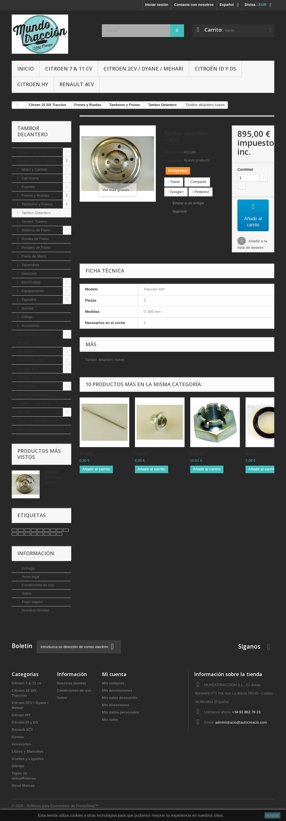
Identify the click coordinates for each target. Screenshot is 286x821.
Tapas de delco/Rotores (37, 421)
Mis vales (110, 719)
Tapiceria (28, 299)
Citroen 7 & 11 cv (68, 68)
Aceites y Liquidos (33, 403)
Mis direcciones (115, 705)
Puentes (28, 187)
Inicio (25, 68)
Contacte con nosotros (194, 5)
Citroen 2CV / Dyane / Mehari (143, 68)
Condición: (173, 160)
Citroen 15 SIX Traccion (37, 161)
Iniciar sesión (156, 5)
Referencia (173, 152)
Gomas (27, 308)
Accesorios (30, 325)
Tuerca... (143, 455)
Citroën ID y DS (215, 68)
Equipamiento (32, 291)
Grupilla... (88, 455)
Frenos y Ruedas (35, 195)
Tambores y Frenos (37, 204)
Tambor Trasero (34, 221)
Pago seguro (31, 602)
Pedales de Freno (35, 247)
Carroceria (30, 178)
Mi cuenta (114, 674)
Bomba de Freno (35, 239)
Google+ (176, 192)
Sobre (26, 593)
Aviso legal (30, 576)
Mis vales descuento (119, 698)
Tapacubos (30, 265)
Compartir (197, 182)
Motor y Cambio (34, 169)
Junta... (252, 455)
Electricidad (30, 282)
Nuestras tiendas (35, 610)
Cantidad (245, 169)
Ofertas (23, 412)
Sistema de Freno (35, 230)
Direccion (29, 273)
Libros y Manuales (33, 395)
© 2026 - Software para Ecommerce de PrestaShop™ (55, 806)
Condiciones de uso (37, 585)
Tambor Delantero (36, 213)
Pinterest (200, 192)
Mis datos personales (120, 712)
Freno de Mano (33, 256)
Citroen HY (32, 84)
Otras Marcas (28, 429)
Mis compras (113, 683)
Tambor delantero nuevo (54, 477)
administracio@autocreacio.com (241, 722)
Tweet (174, 182)
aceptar (272, 815)
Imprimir (180, 211)
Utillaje (27, 317)
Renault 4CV (76, 84)
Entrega (28, 568)
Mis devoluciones (117, 690)
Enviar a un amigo (188, 203)
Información (35, 553)
